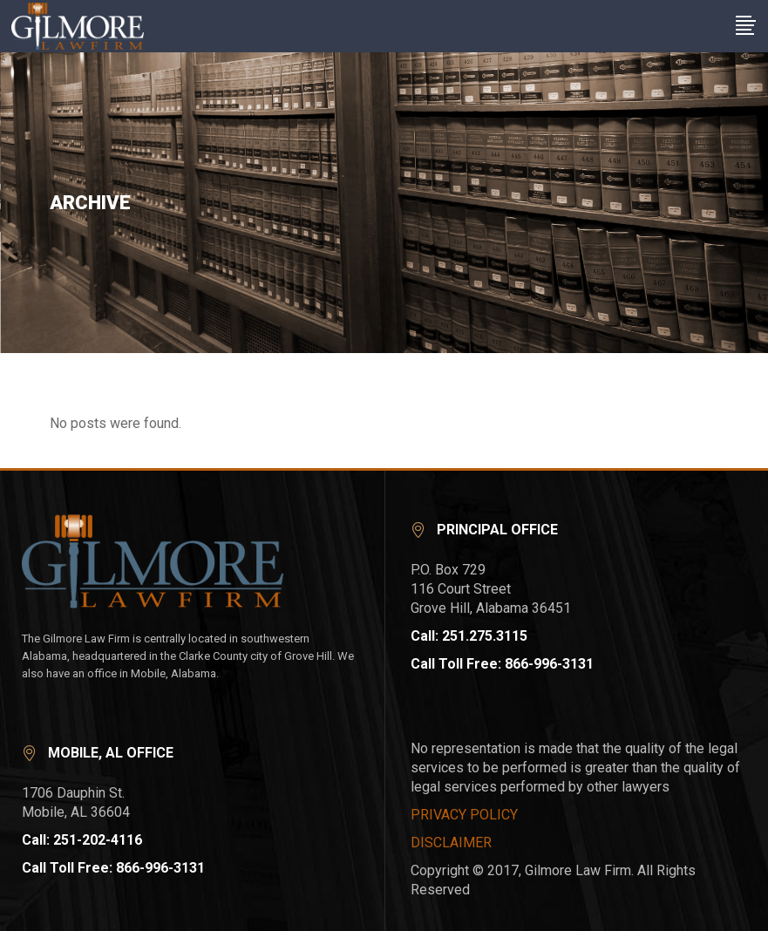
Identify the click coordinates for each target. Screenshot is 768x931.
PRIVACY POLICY (464, 814)
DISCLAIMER (451, 842)
